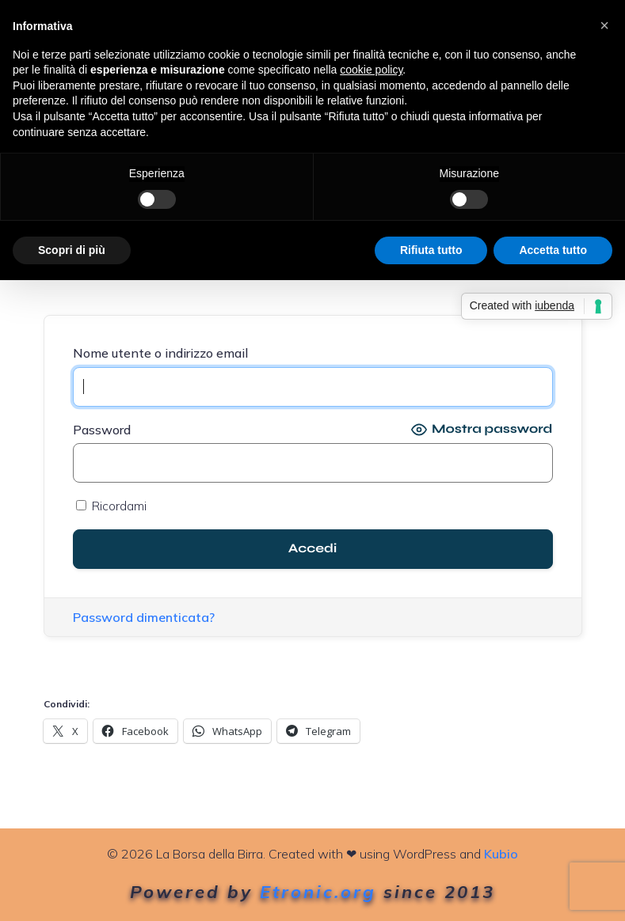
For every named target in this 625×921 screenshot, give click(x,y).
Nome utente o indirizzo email (160, 353)
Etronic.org (318, 892)
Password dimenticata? (144, 617)
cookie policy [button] (371, 69)
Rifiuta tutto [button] (431, 250)
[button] (604, 25)
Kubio (501, 854)
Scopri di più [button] (71, 250)
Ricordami (111, 506)
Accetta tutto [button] (553, 250)
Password (102, 430)
